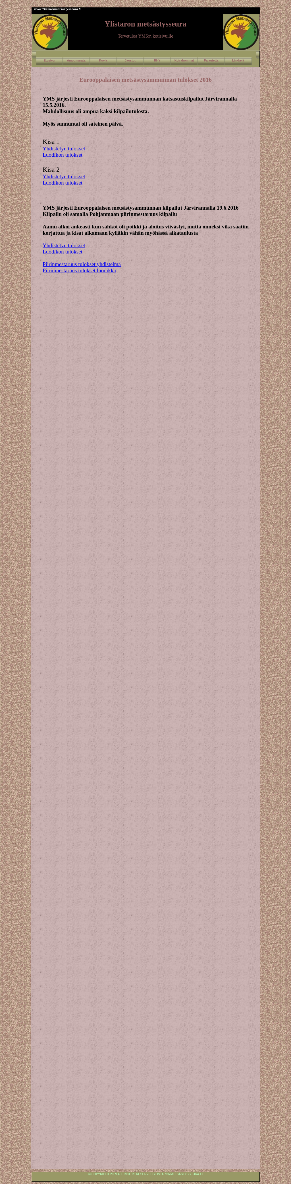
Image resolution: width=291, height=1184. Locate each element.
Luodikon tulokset (62, 155)
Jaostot (130, 60)
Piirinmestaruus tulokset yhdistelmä (82, 264)
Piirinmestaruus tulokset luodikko (79, 270)
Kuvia (103, 60)
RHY (157, 60)
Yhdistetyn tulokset (64, 149)
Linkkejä (238, 60)
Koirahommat (184, 60)
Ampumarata (76, 60)
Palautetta (211, 60)
